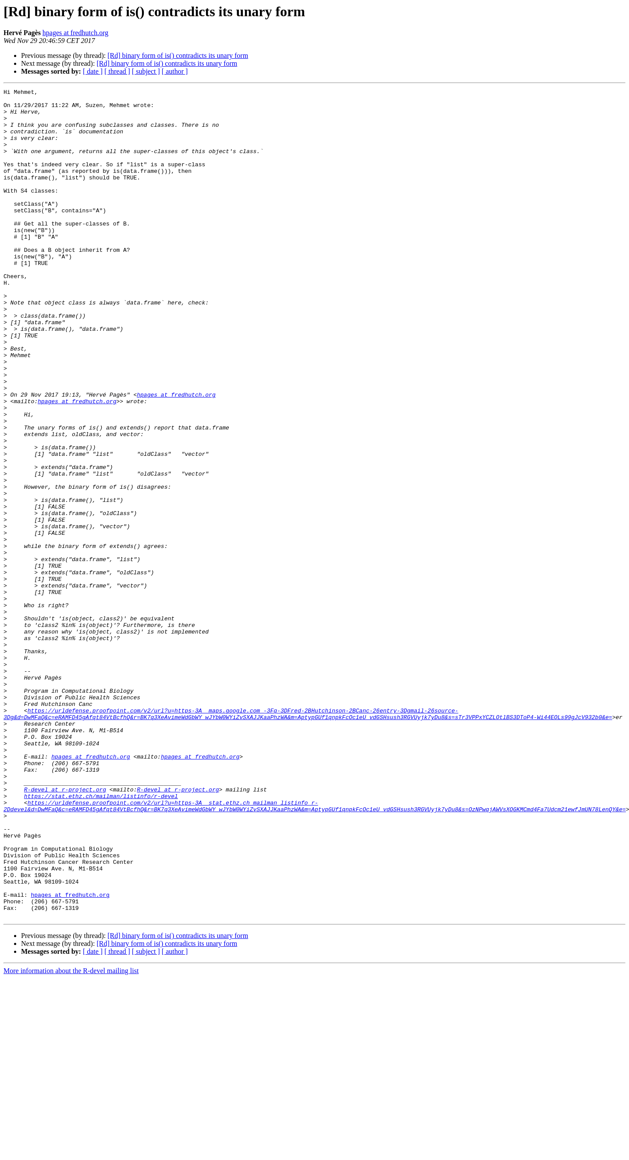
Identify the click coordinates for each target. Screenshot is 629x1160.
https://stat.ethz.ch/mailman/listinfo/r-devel (101, 938)
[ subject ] (146, 71)
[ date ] (93, 71)
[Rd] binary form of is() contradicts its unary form (177, 55)
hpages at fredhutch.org (75, 32)
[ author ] (175, 71)
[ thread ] (117, 71)
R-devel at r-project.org (65, 930)
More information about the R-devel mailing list (71, 1136)
